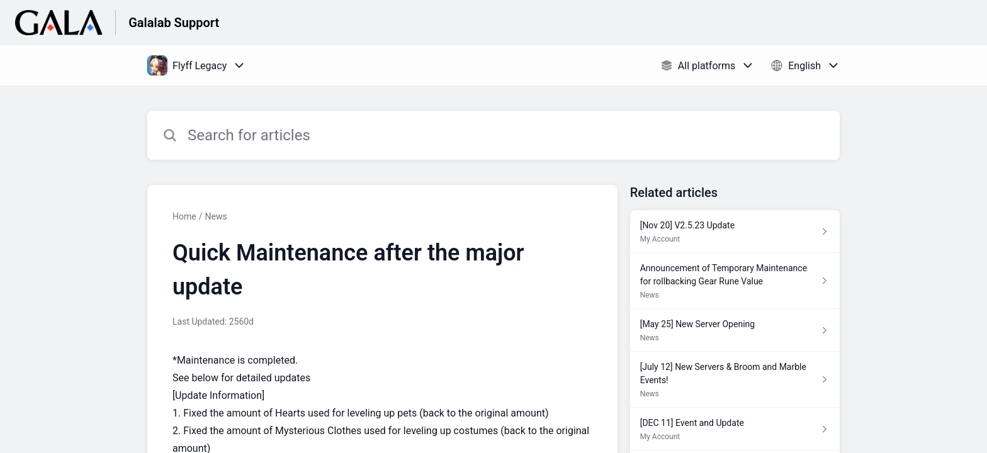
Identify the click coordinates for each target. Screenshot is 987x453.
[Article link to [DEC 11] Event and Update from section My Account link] (735, 429)
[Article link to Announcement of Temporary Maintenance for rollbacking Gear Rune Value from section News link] (735, 281)
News (216, 216)
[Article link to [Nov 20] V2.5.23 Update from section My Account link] (735, 231)
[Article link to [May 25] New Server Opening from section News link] (735, 330)
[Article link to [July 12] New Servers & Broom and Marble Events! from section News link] (735, 380)
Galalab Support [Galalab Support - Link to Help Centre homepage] (173, 22)
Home (184, 216)
